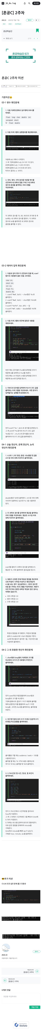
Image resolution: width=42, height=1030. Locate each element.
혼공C (10, 24)
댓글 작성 (34, 1007)
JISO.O (4, 20)
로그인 (36, 3)
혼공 (4, 24)
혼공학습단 (18, 24)
